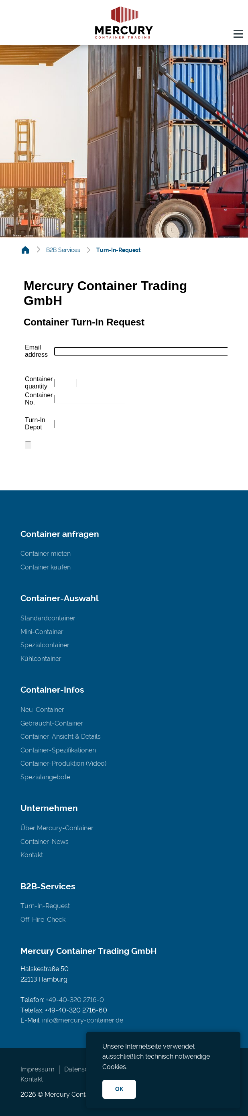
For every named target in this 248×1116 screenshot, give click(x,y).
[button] (238, 35)
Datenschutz (82, 1069)
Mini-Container (41, 632)
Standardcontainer (47, 618)
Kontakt (31, 855)
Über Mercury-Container (57, 828)
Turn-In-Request (45, 906)
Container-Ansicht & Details (60, 736)
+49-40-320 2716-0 (75, 1000)
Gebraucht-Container (51, 723)
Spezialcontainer (44, 645)
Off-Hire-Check (42, 919)
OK (119, 1089)
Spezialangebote (45, 777)
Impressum (37, 1069)
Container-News (44, 842)
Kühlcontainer (40, 659)
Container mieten (45, 553)
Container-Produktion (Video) (63, 763)
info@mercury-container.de (82, 1020)
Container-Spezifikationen (58, 750)
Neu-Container (42, 710)
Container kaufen (45, 567)
